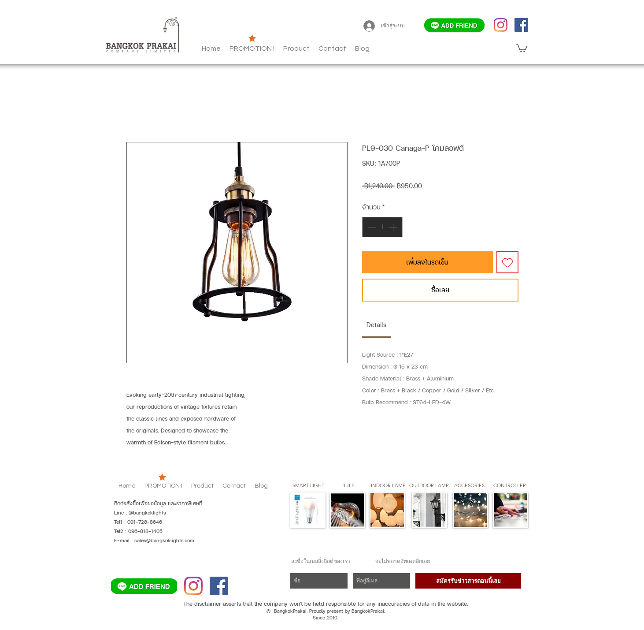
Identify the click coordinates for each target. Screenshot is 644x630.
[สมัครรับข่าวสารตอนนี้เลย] (468, 581)
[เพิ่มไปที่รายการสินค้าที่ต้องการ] (507, 262)
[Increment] (393, 227)
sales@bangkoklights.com (164, 540)
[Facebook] (521, 25)
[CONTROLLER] (509, 485)
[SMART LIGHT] (308, 486)
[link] (376, 325)
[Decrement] (370, 227)
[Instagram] (500, 25)
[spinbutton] (382, 227)
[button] (362, 48)
